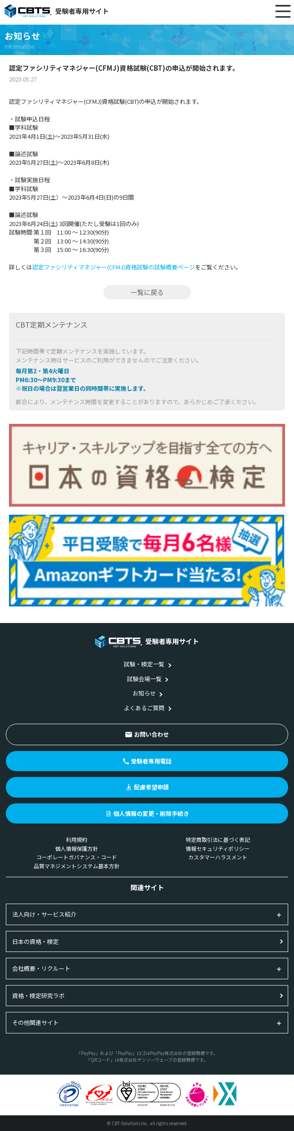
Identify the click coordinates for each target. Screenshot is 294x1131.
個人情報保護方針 (76, 848)
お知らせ (144, 693)
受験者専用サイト (56, 11)
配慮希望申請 (151, 787)
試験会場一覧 (144, 678)
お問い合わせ (151, 734)
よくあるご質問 (144, 708)
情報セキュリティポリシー (218, 848)
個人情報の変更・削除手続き (151, 813)
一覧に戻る (147, 292)
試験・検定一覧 (144, 664)
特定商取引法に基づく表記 (218, 839)
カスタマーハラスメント (217, 857)
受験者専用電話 (151, 761)
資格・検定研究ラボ (38, 995)
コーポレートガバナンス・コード (76, 857)
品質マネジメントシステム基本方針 (77, 866)
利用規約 (76, 839)
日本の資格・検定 (35, 941)
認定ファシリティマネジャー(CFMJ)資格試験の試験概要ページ (113, 267)
